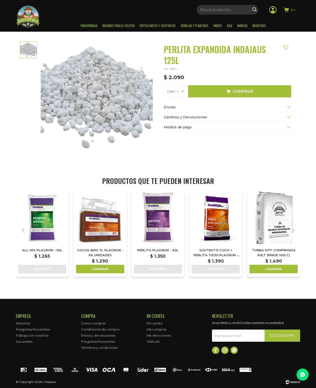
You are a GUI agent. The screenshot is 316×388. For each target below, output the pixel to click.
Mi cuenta (154, 323)
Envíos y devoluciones (98, 335)
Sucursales (24, 341)
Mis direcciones (159, 335)
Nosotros (259, 25)
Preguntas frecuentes (33, 329)
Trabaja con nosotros (32, 335)
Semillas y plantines (194, 25)
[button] (293, 230)
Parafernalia (89, 25)
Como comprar (93, 323)
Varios (217, 25)
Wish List (153, 341)
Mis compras (156, 329)
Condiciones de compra (100, 329)
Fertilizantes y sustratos (158, 25)
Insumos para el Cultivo (118, 25)
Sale (229, 25)
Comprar (243, 91)
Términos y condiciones (99, 348)
